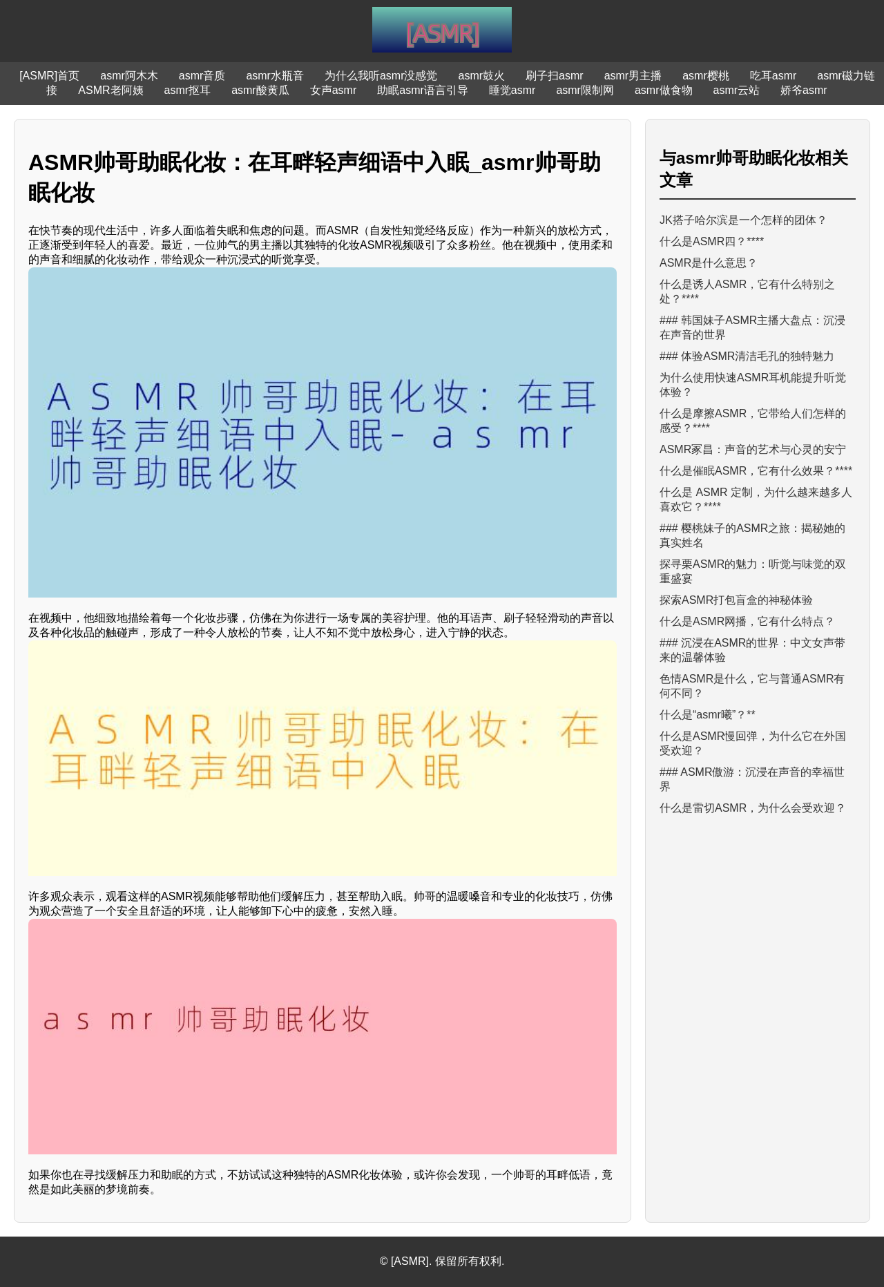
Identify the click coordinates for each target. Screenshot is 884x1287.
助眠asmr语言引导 (422, 90)
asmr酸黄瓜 (260, 90)
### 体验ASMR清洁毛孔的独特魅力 (747, 356)
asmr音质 (202, 76)
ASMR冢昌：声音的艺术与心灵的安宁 (753, 449)
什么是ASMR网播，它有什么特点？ (747, 621)
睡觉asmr (512, 90)
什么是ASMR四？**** (712, 241)
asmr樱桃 (705, 76)
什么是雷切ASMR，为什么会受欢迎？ (753, 808)
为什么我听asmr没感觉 (381, 76)
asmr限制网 (585, 90)
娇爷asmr (803, 90)
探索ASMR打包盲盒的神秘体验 (736, 600)
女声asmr (333, 90)
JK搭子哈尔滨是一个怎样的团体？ (743, 220)
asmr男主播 (633, 76)
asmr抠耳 (187, 90)
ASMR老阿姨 (110, 90)
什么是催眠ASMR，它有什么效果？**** (756, 471)
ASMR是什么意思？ (709, 263)
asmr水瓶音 (275, 76)
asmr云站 (736, 90)
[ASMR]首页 (49, 76)
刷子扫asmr (555, 76)
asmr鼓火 (482, 76)
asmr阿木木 (129, 76)
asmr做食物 (664, 90)
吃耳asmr (773, 76)
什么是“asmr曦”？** (708, 715)
